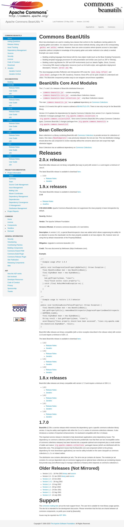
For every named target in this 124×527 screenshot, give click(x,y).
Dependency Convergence (18, 202)
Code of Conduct (14, 62)
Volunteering (12, 242)
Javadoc (11, 68)
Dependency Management (17, 50)
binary (65, 474)
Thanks (10, 291)
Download (11, 65)
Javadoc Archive (15, 74)
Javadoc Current (15, 71)
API (10, 94)
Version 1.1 (47, 492)
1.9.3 (9, 132)
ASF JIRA (62, 515)
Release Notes (14, 88)
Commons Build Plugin (16, 254)
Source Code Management (18, 185)
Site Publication (13, 260)
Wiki (9, 266)
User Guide (13, 91)
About (10, 38)
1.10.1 (10, 120)
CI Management (14, 205)
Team (11, 182)
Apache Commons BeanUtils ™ (24, 21)
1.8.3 (9, 156)
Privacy (10, 285)
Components (12, 225)
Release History (13, 44)
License (10, 59)
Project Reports (13, 211)
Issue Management (16, 188)
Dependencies (14, 199)
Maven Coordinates (16, 194)
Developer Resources (15, 280)
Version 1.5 (47, 479)
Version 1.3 (47, 487)
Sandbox (11, 228)
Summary (12, 179)
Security (10, 56)
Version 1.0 (47, 495)
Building (10, 82)
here (79, 172)
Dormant (11, 231)
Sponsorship (12, 288)
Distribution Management (18, 208)
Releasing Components (16, 263)
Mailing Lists (13, 191)
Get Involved (12, 277)
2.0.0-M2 (11, 85)
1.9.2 (9, 144)
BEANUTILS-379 (83, 106)
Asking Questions (14, 41)
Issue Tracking (13, 47)
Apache (101, 27)
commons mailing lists (50, 506)
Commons (111, 27)
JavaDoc (46, 204)
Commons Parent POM (16, 251)
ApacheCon (90, 27)
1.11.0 (10, 109)
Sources (10, 53)
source (73, 474)
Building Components (15, 248)
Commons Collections (100, 102)
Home (10, 219)
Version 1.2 (47, 490)
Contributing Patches (15, 245)
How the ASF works (15, 274)
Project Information (14, 173)
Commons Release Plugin (17, 257)
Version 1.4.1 (47, 482)
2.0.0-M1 (11, 97)
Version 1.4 (47, 484)
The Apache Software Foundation (63, 524)
